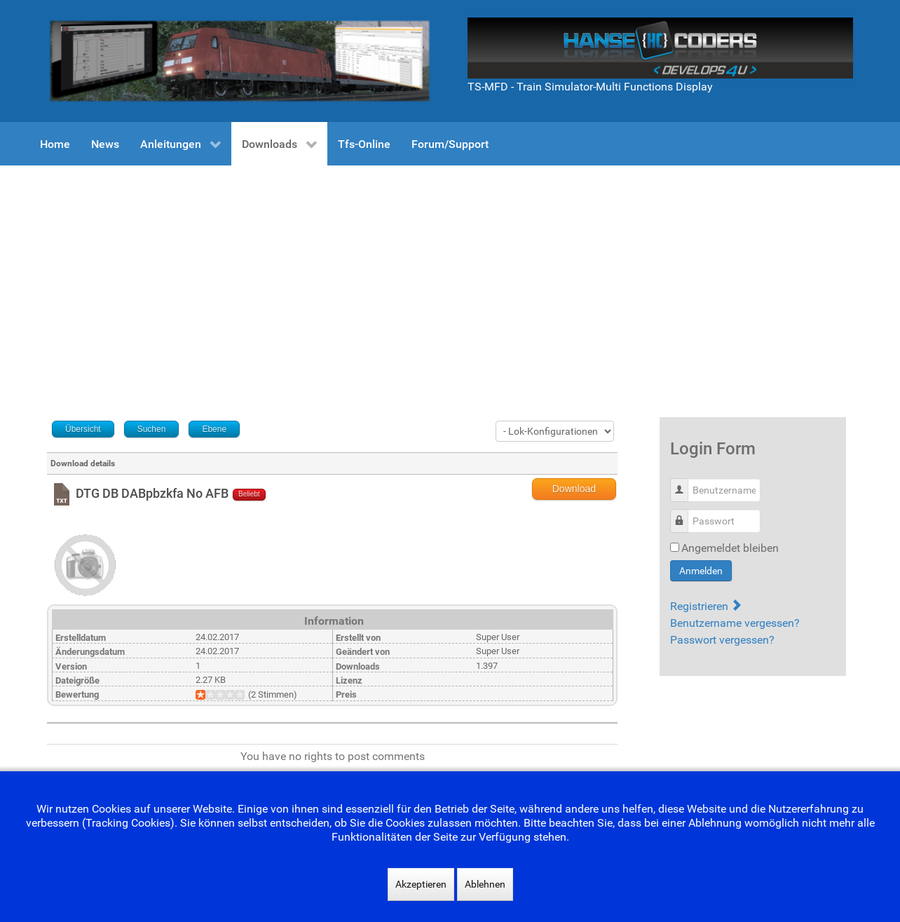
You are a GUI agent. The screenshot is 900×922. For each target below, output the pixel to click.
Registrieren (705, 606)
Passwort (684, 513)
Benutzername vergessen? (735, 623)
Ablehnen (485, 884)
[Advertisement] (450, 270)
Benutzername (684, 482)
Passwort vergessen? (722, 639)
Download (574, 488)
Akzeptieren (420, 884)
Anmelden (701, 570)
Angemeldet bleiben (730, 548)
